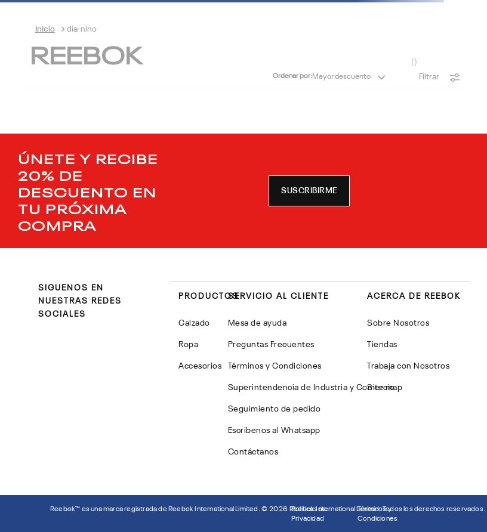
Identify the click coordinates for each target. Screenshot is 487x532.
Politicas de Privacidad (309, 514)
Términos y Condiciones (377, 514)
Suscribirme (309, 191)
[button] (309, 190)
